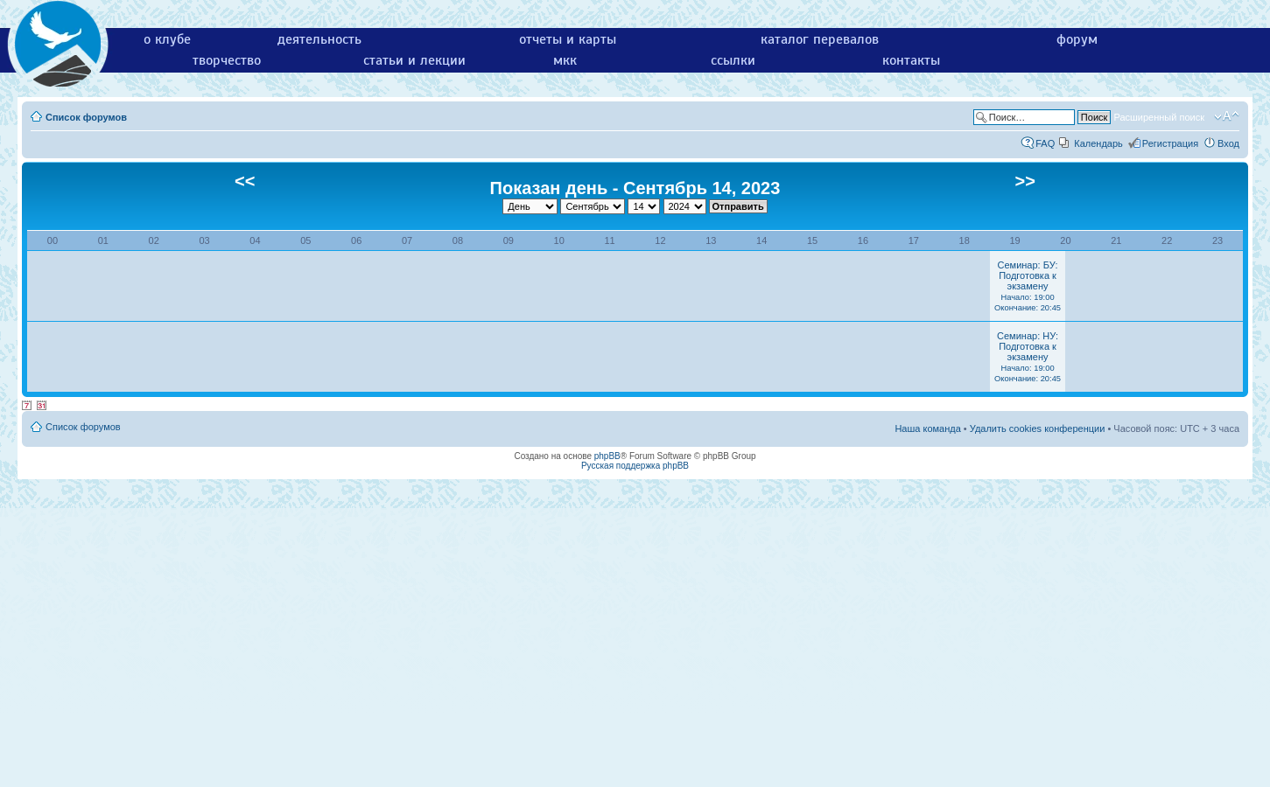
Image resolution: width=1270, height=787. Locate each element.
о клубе (167, 39)
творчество (227, 60)
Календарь (1098, 143)
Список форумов (86, 117)
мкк (565, 60)
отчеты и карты (567, 39)
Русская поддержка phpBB (635, 465)
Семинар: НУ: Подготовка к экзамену (1027, 357)
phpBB (607, 456)
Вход (1228, 143)
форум (1077, 39)
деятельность (319, 39)
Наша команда (927, 428)
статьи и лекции (414, 60)
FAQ (1045, 143)
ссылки (733, 60)
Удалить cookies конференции (1037, 428)
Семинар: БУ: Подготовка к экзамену (1027, 286)
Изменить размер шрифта (1226, 116)
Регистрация (1170, 143)
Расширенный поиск (1158, 117)
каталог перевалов (820, 39)
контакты (911, 60)
